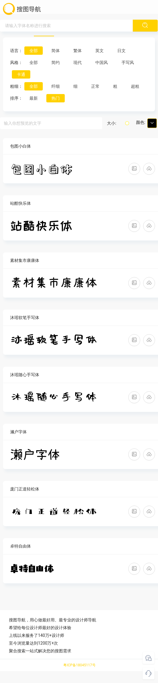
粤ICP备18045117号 (79, 665)
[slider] (127, 123)
